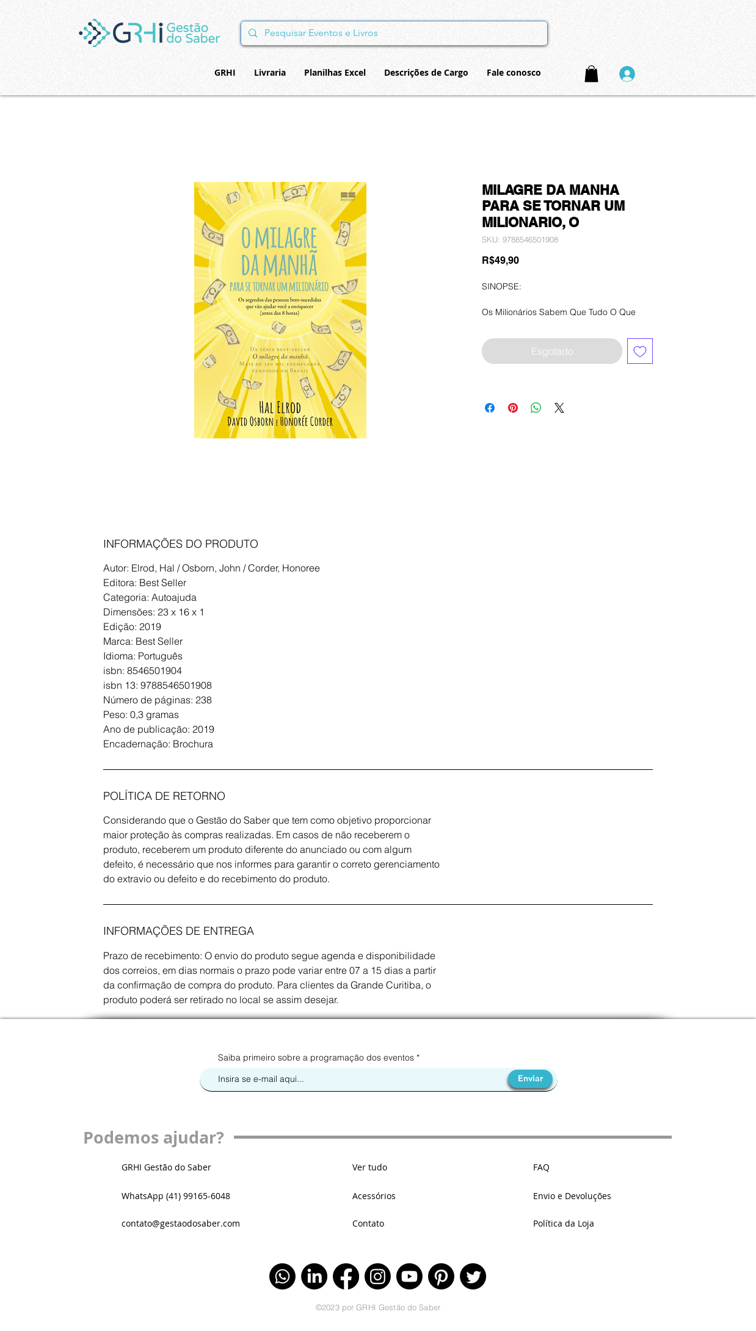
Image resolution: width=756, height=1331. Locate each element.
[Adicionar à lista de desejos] (640, 351)
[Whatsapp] (282, 1276)
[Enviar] (530, 1079)
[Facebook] (346, 1276)
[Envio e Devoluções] (583, 1196)
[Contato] (395, 1223)
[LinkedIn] (314, 1276)
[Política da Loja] (583, 1223)
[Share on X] (559, 408)
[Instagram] (378, 1276)
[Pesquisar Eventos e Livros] (393, 33)
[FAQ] (576, 1167)
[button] (591, 73)
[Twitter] (473, 1276)
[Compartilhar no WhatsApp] (536, 408)
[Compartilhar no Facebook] (489, 408)
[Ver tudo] (395, 1167)
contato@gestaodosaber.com (181, 1223)
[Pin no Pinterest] (513, 408)
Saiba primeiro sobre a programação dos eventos (317, 1057)
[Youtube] (409, 1276)
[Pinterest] (441, 1276)
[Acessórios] (395, 1196)
